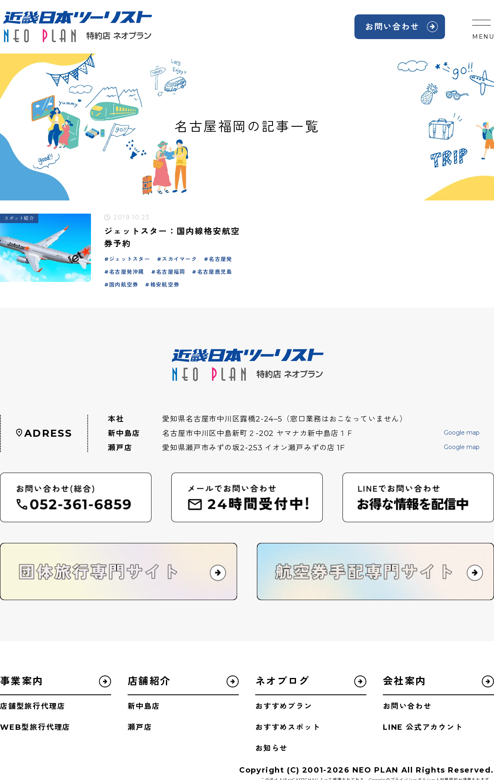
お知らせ (271, 748)
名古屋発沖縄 (126, 272)
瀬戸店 (140, 727)
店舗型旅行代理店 (32, 706)
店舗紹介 (149, 681)
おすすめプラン (283, 706)
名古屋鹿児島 (215, 272)
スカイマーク (179, 259)
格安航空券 (164, 285)
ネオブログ (282, 681)
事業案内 (22, 681)
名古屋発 (220, 259)
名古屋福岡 (170, 272)
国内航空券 (123, 285)
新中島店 (144, 706)
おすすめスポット (287, 727)
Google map (462, 432)
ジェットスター (129, 259)
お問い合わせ (392, 27)
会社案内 (404, 681)
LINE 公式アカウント (423, 727)
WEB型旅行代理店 (35, 727)
